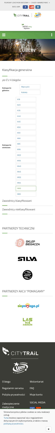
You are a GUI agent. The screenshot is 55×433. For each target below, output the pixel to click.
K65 (18, 144)
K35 (18, 110)
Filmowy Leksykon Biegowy (16, 2)
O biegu (6, 381)
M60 (19, 188)
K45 (19, 122)
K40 (19, 116)
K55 (18, 133)
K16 (18, 99)
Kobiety (24, 92)
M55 (19, 183)
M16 (19, 149)
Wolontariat (37, 381)
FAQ (32, 388)
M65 (19, 194)
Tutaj (6, 418)
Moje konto (36, 394)
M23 (19, 155)
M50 (19, 177)
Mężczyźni (25, 87)
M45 (19, 172)
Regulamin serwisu (13, 388)
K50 (19, 127)
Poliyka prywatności (13, 394)
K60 (19, 138)
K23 (18, 105)
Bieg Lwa (16, 7)
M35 (19, 161)
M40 (19, 166)
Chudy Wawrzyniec (39, 2)
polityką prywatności (13, 423)
